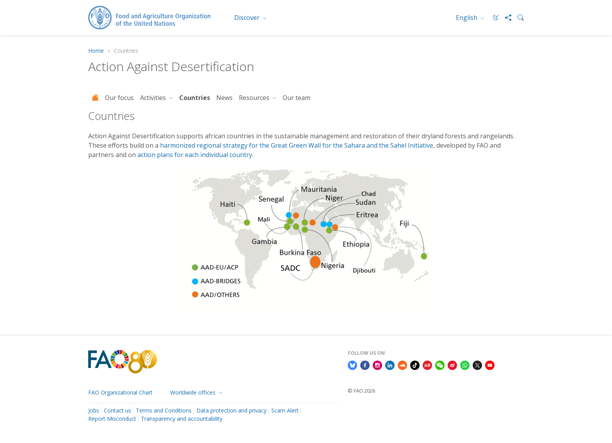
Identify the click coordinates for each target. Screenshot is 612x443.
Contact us (117, 410)
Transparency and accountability (181, 418)
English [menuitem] (467, 17)
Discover (247, 17)
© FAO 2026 (361, 390)
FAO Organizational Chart (120, 392)
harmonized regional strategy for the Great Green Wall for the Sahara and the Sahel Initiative (296, 145)
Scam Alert (285, 410)
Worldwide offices (193, 392)
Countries (194, 97)
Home (96, 51)
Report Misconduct (112, 418)
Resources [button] (255, 97)
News (224, 97)
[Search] (517, 17)
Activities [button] (153, 97)
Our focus (119, 97)
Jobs (93, 410)
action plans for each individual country (194, 154)
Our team (296, 97)
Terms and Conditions (164, 410)
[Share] (505, 17)
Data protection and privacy (231, 410)
